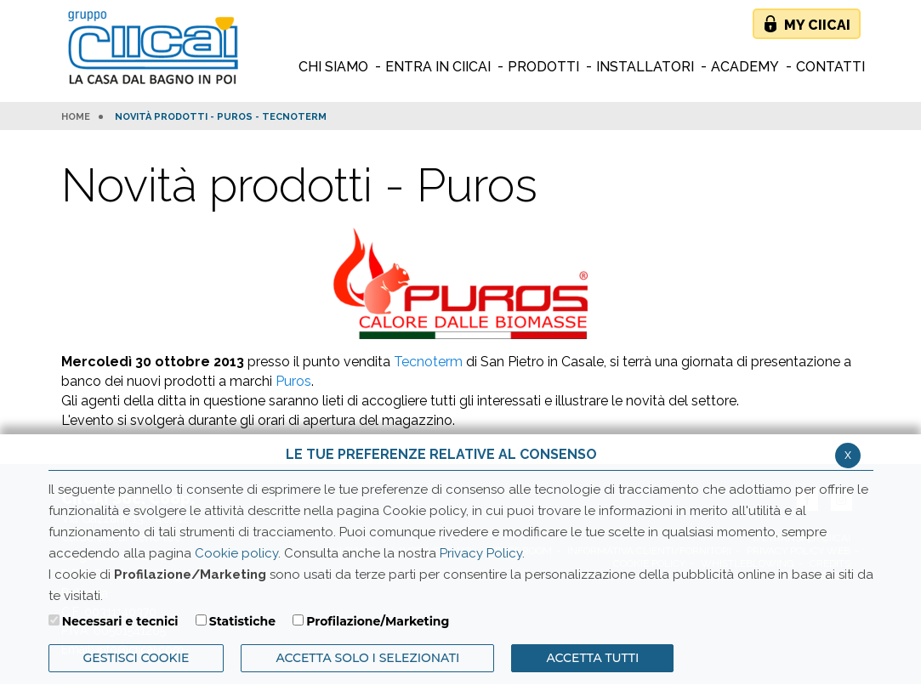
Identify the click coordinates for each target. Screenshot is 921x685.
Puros (293, 381)
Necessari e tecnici (120, 621)
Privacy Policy (481, 553)
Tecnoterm (428, 362)
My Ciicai (817, 25)
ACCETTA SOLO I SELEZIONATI (367, 657)
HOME (75, 117)
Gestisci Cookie (136, 657)
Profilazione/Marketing (377, 621)
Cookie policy (236, 553)
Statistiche (242, 621)
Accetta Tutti (592, 657)
